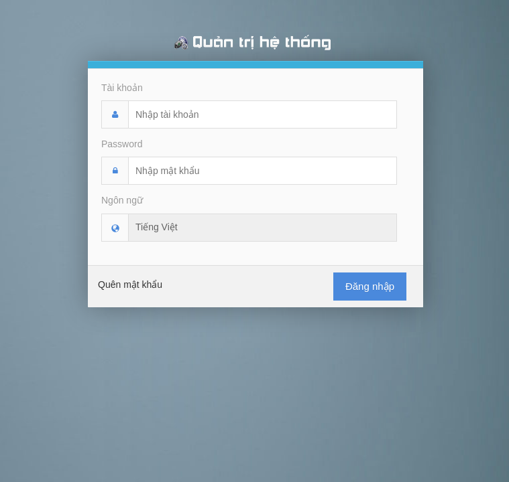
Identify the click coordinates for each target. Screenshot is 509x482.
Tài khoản (122, 87)
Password (121, 144)
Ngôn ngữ (122, 200)
